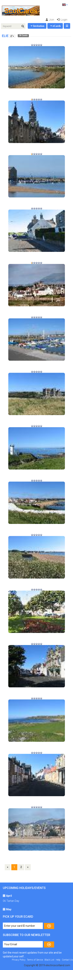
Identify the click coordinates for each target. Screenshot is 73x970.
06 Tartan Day (11, 900)
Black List (49, 959)
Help (58, 959)
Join (50, 19)
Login (62, 19)
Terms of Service (35, 959)
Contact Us (67, 959)
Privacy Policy (18, 959)
